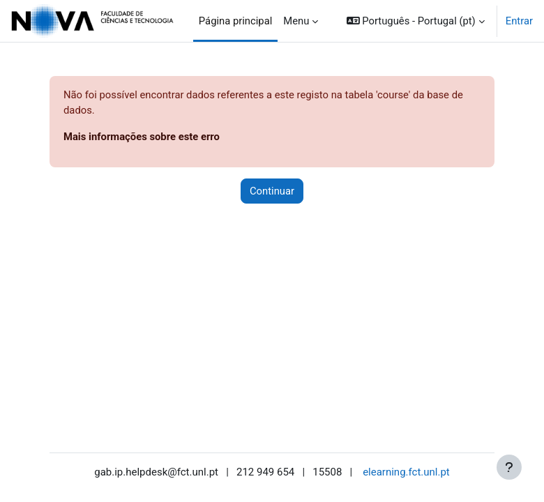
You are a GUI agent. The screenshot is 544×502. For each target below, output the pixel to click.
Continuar (272, 191)
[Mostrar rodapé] (509, 467)
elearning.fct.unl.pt (406, 472)
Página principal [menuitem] (236, 21)
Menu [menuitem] (296, 21)
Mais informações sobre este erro (141, 136)
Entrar (519, 21)
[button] (416, 21)
